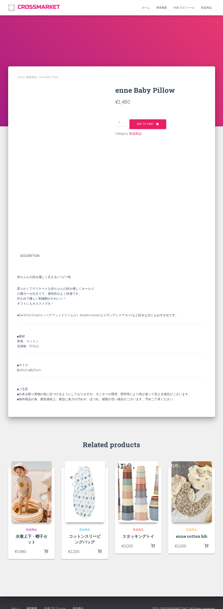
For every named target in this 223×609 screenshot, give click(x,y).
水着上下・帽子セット (31, 538)
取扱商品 (206, 7)
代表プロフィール (184, 7)
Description (29, 256)
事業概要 (161, 7)
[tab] (33, 256)
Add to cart (145, 123)
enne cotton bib (191, 536)
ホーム (146, 7)
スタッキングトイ (138, 536)
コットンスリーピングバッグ (85, 538)
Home (20, 77)
